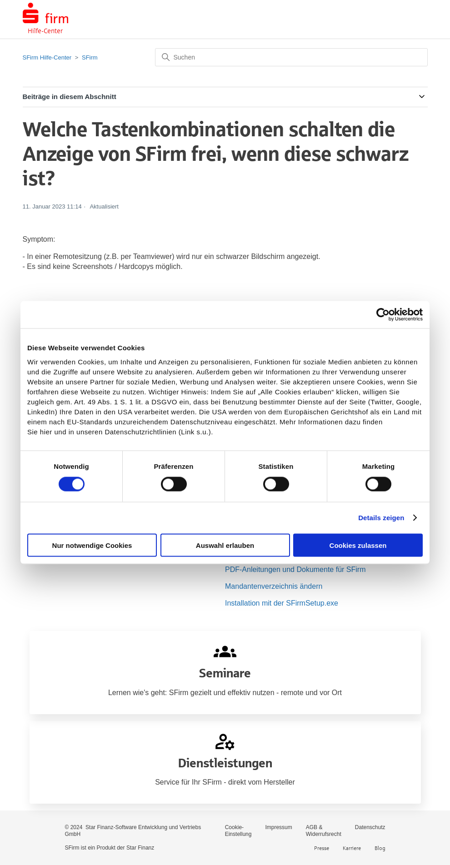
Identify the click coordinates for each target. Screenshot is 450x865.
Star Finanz (140, 848)
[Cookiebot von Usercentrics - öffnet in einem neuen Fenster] (383, 315)
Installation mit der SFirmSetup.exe (281, 603)
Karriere (352, 848)
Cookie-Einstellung (238, 830)
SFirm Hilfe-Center (47, 57)
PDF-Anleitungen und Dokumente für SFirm (295, 569)
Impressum (278, 827)
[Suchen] (291, 57)
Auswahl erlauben (225, 545)
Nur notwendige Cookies (92, 545)
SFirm (90, 57)
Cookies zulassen (358, 545)
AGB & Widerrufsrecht (323, 830)
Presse (321, 848)
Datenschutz (370, 827)
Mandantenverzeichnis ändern (273, 586)
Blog (380, 848)
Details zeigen (381, 518)
